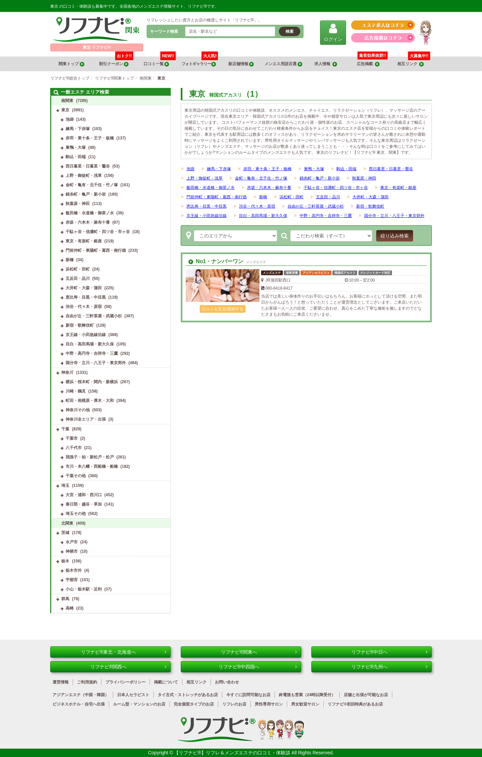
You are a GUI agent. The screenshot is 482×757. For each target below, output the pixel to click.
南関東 (67, 100)
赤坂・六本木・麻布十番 (269, 187)
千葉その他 (76, 475)
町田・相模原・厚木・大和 (90, 400)
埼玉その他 (76, 513)
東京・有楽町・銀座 (398, 187)
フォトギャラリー (199, 62)
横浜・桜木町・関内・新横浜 (92, 382)
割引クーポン (116, 62)
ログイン (333, 32)
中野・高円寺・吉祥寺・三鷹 (326, 215)
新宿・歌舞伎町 (370, 206)
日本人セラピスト (133, 694)
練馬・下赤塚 (219, 169)
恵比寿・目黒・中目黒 (206, 206)
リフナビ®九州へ (389, 666)
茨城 (65, 532)
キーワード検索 (164, 31)
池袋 (190, 169)
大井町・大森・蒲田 (370, 197)
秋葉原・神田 (364, 178)
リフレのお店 (234, 704)
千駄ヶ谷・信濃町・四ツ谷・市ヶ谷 (336, 187)
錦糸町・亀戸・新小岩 (320, 178)
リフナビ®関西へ (128, 666)
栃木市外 (74, 570)
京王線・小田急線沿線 (206, 215)
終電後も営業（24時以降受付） (307, 694)
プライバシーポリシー (125, 682)
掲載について (166, 682)
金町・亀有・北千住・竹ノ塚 (261, 178)
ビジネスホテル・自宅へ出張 (79, 704)
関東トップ (71, 64)
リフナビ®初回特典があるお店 (355, 704)
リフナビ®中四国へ (258, 666)
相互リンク (413, 62)
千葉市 (72, 438)
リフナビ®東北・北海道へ (123, 652)
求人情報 (325, 64)
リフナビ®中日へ (389, 652)
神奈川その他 (78, 410)
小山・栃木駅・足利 (84, 589)
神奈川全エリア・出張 (86, 419)
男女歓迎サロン (305, 704)
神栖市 (72, 551)
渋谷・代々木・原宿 (257, 206)
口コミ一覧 (160, 62)
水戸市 (72, 542)
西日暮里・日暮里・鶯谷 (391, 169)
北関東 (67, 523)
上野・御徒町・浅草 (204, 178)
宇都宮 (72, 579)
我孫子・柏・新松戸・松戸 (90, 457)
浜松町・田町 (291, 197)
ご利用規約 (87, 682)
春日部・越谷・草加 (84, 504)
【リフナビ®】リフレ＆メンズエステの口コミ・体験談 (232, 752)
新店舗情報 (241, 64)
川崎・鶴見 (76, 391)
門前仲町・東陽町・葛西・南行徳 (216, 197)
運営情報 (61, 682)
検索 (290, 31)
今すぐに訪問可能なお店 (248, 694)
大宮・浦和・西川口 (84, 495)
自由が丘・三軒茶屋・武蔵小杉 (316, 206)
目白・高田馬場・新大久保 (263, 215)
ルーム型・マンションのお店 (139, 704)
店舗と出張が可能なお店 (366, 694)
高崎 (70, 608)
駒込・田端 (346, 169)
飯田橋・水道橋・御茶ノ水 (210, 187)
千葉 (65, 429)
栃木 (65, 561)
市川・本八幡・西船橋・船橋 (92, 466)
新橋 (263, 197)
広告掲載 (368, 64)
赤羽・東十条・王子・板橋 (267, 169)
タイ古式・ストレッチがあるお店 (188, 694)
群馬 (65, 599)
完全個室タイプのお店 (194, 704)
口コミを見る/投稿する (222, 309)
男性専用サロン (269, 704)
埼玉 (65, 485)
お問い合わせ (227, 682)
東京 (65, 110)
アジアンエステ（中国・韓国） (81, 694)
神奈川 (67, 372)
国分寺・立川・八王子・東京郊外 (394, 215)
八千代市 (74, 447)
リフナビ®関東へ (259, 652)
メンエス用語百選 (283, 64)
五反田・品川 (328, 197)
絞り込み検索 (395, 235)
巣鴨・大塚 (314, 169)
